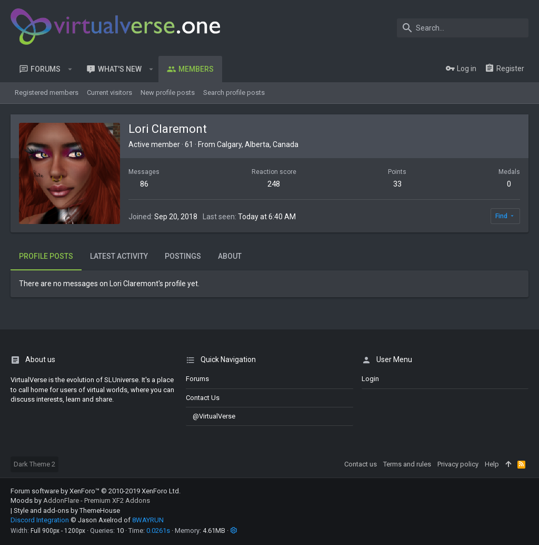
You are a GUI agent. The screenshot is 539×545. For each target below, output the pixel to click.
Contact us (202, 398)
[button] (70, 69)
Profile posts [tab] (46, 256)
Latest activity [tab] (119, 256)
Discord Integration (40, 520)
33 (397, 184)
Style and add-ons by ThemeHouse (67, 510)
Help (492, 464)
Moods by (80, 500)
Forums (197, 379)
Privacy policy (457, 464)
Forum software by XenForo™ (96, 491)
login (370, 379)
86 (144, 184)
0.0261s (158, 530)
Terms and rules (407, 464)
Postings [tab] (183, 256)
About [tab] (230, 256)
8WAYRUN (148, 520)
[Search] (462, 27)
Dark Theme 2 (34, 464)
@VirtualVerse (210, 416)
